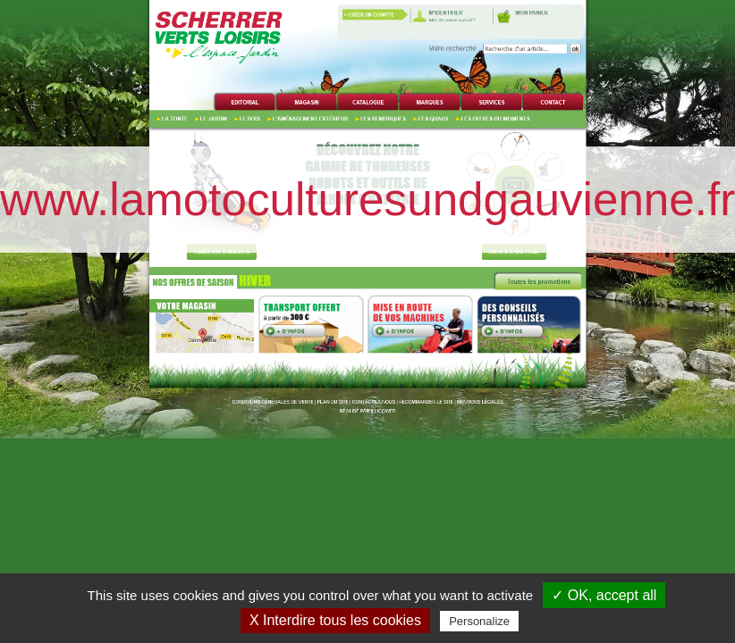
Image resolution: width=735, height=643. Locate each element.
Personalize (479, 621)
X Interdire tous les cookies (335, 620)
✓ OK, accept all (604, 595)
